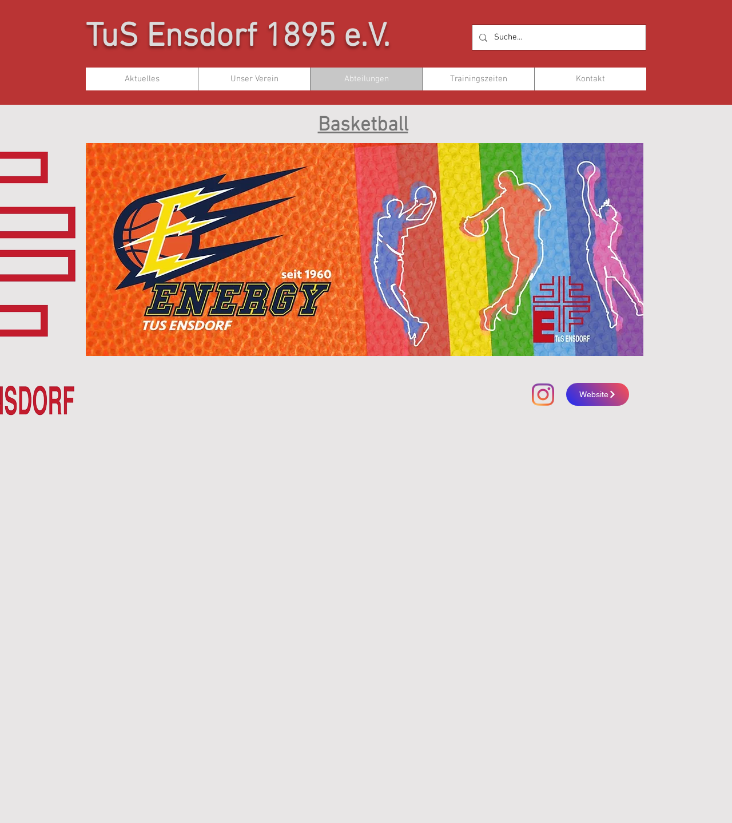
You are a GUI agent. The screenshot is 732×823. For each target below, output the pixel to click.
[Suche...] (558, 37)
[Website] (597, 394)
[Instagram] (543, 394)
